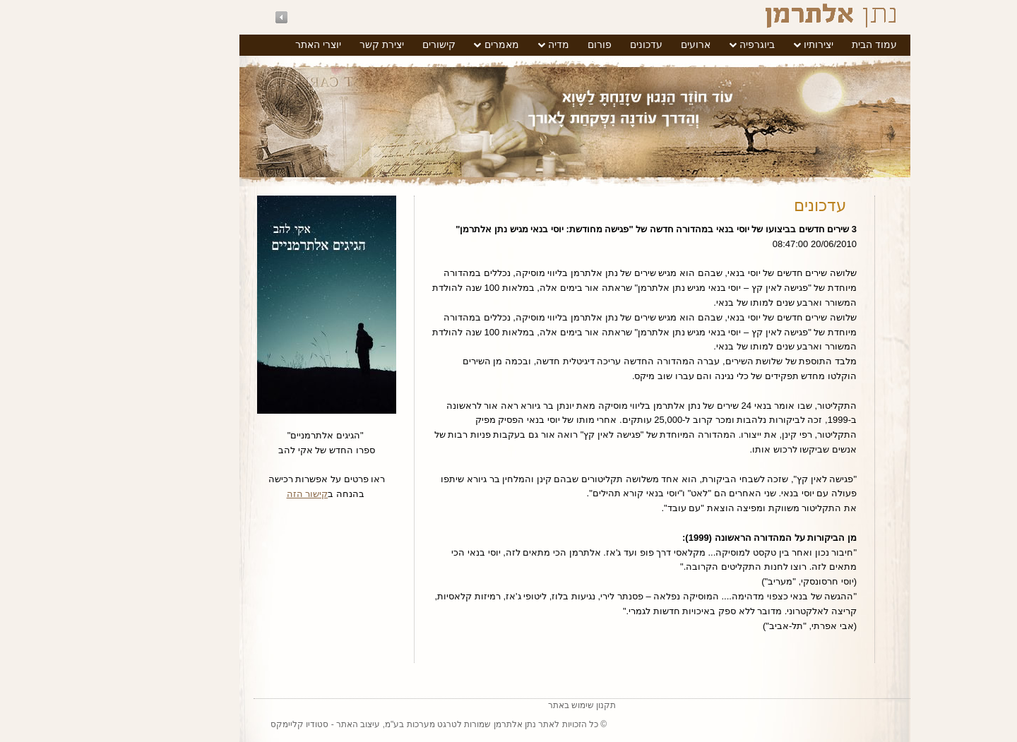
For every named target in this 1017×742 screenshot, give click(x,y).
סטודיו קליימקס (233, 724)
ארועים (629, 44)
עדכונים (580, 44)
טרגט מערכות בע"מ (355, 724)
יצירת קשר (315, 44)
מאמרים (435, 44)
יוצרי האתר (252, 44)
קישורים (372, 44)
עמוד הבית (808, 44)
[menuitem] (808, 45)
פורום (533, 44)
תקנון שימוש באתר (516, 705)
